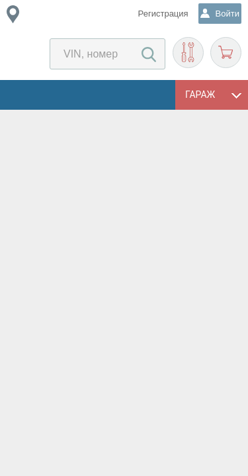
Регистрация (163, 14)
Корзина (225, 52)
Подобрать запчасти (188, 52)
